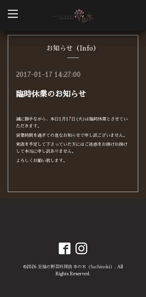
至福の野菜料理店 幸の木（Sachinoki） (76, 267)
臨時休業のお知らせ (51, 94)
